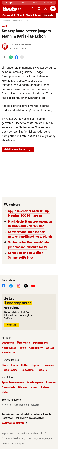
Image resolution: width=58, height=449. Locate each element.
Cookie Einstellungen (13, 443)
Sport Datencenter (13, 382)
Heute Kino (27, 370)
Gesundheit (8, 387)
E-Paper (9, 2)
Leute (14, 365)
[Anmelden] (45, 8)
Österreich (8, 15)
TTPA (43, 433)
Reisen (45, 387)
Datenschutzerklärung (13, 438)
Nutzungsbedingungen (40, 438)
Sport (20, 15)
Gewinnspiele (35, 382)
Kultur (25, 365)
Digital (36, 365)
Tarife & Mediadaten (27, 433)
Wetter (50, 347)
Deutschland (40, 342)
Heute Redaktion (22, 44)
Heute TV (42, 370)
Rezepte (51, 382)
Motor (34, 387)
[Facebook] (16, 57)
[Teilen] (22, 57)
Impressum (7, 433)
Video (5, 392)
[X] (11, 285)
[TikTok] (26, 285)
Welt (27, 21)
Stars (5, 365)
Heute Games (9, 370)
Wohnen (22, 387)
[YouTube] (33, 285)
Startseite (6, 21)
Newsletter (8, 352)
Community (36, 347)
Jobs (35, 2)
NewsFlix (48, 2)
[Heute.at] (9, 9)
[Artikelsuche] (39, 8)
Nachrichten (33, 15)
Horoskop (48, 365)
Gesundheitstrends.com (26, 404)
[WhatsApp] (11, 57)
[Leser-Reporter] (32, 8)
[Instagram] (18, 285)
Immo (23, 2)
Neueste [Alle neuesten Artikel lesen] (48, 15)
